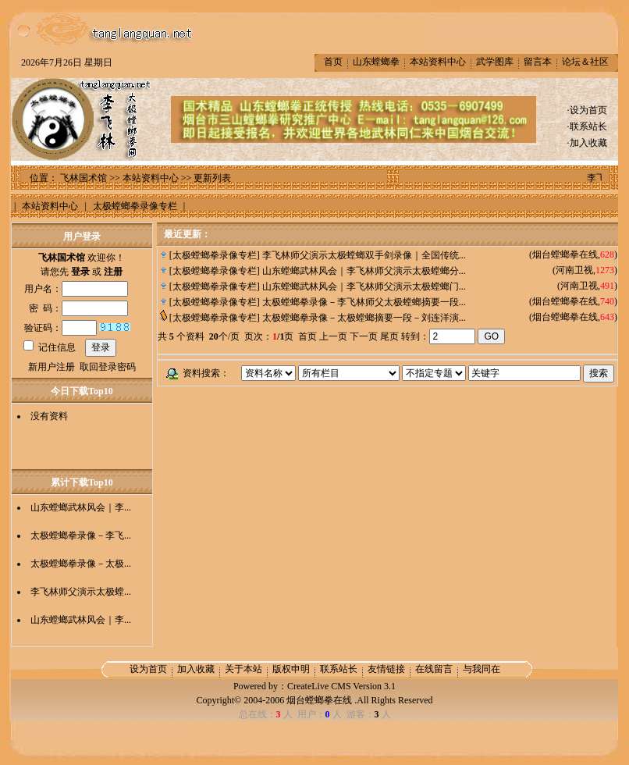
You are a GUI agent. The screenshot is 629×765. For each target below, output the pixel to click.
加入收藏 (588, 142)
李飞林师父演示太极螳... (80, 591)
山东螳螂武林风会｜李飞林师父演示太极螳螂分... (364, 270)
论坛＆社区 (585, 61)
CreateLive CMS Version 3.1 (341, 686)
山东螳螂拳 (376, 61)
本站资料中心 (438, 61)
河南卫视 (574, 270)
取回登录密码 (108, 366)
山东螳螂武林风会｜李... (80, 507)
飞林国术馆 (83, 178)
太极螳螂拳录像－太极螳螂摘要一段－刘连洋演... (364, 317)
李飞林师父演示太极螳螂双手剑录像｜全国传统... (364, 255)
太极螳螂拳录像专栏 (214, 255)
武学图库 (495, 61)
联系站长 (588, 126)
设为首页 (588, 110)
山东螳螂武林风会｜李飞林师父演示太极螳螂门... (364, 286)
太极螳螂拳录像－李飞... (80, 535)
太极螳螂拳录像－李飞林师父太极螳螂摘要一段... (364, 302)
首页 (333, 61)
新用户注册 (51, 366)
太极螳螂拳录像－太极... (80, 563)
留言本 (538, 61)
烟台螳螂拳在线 (565, 254)
